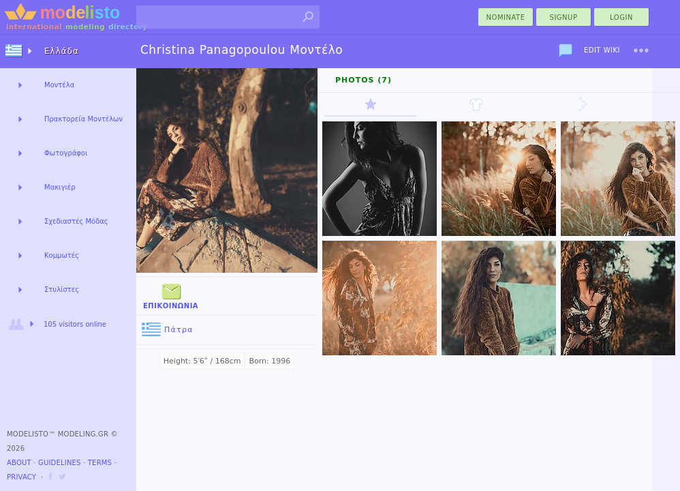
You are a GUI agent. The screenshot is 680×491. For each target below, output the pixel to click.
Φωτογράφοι (65, 153)
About (19, 462)
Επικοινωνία (170, 295)
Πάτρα (168, 329)
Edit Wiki (602, 50)
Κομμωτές (61, 255)
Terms (100, 462)
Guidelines (59, 462)
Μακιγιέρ (60, 187)
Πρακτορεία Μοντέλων (83, 119)
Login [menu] (621, 17)
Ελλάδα (61, 51)
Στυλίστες (61, 289)
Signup (564, 17)
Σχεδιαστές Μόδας (76, 221)
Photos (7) (363, 80)
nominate (505, 17)
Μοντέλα (59, 85)
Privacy (21, 477)
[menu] (641, 50)
